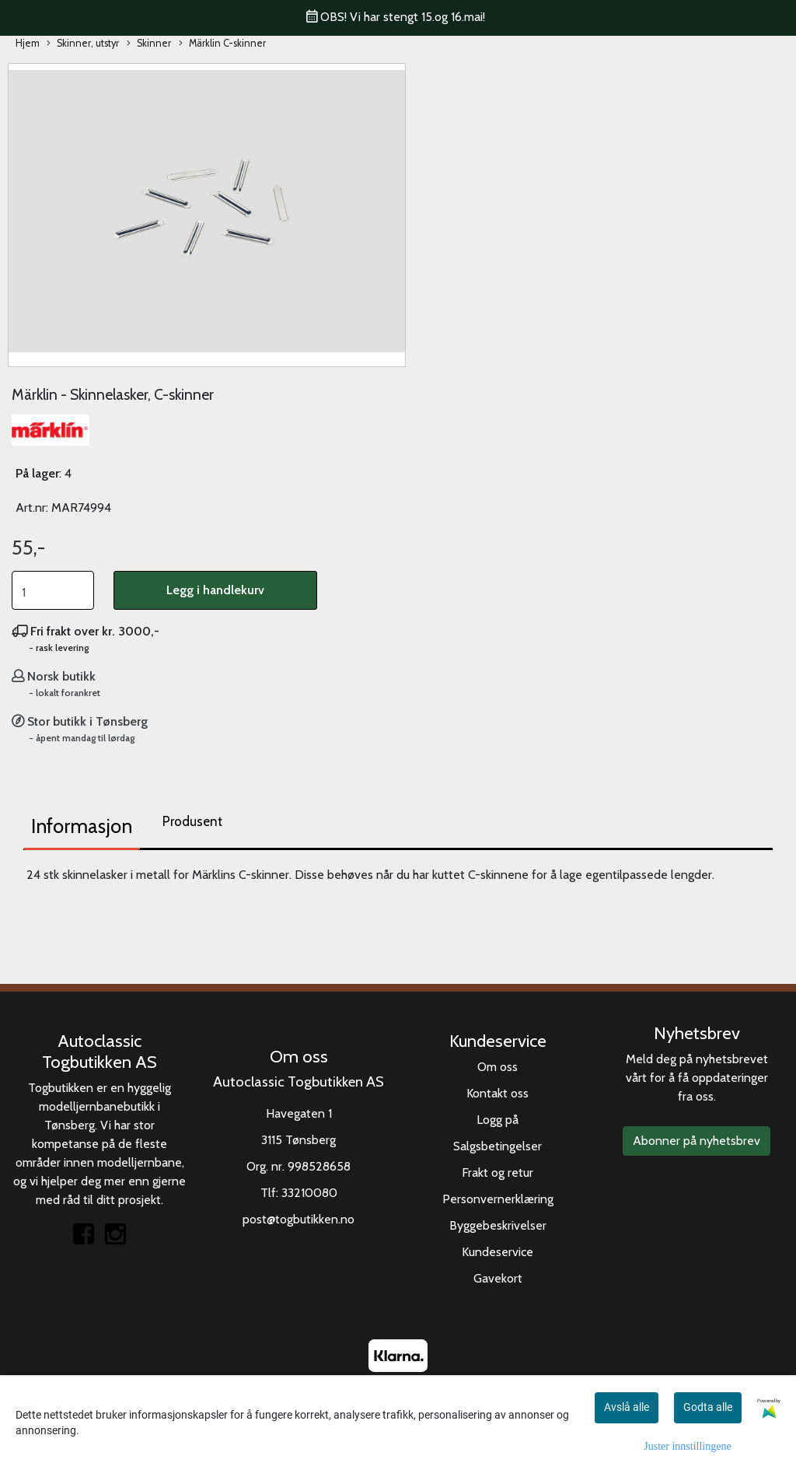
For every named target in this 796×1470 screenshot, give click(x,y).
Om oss (497, 1066)
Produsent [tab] (192, 821)
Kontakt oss (497, 1093)
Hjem (28, 43)
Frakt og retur (497, 1172)
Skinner (149, 44)
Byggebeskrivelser (497, 1225)
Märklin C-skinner (222, 44)
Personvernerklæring (497, 1199)
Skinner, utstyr (83, 44)
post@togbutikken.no (298, 1219)
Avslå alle (626, 1407)
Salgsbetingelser (497, 1146)
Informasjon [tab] (81, 826)
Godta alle (707, 1407)
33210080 (309, 1192)
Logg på (497, 1119)
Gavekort (497, 1278)
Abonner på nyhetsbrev (696, 1140)
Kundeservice (497, 1251)
